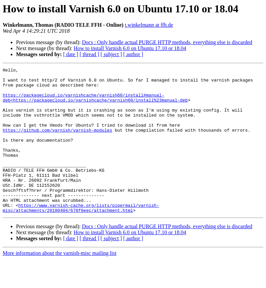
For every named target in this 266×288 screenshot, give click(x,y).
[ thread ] (89, 54)
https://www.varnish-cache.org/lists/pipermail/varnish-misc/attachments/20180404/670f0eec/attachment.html (81, 236)
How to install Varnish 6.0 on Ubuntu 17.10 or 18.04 (130, 48)
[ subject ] (111, 54)
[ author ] (133, 54)
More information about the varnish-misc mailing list (59, 282)
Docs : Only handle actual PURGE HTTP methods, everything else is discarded (167, 42)
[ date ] (70, 54)
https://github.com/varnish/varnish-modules (57, 143)
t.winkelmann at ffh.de (149, 25)
